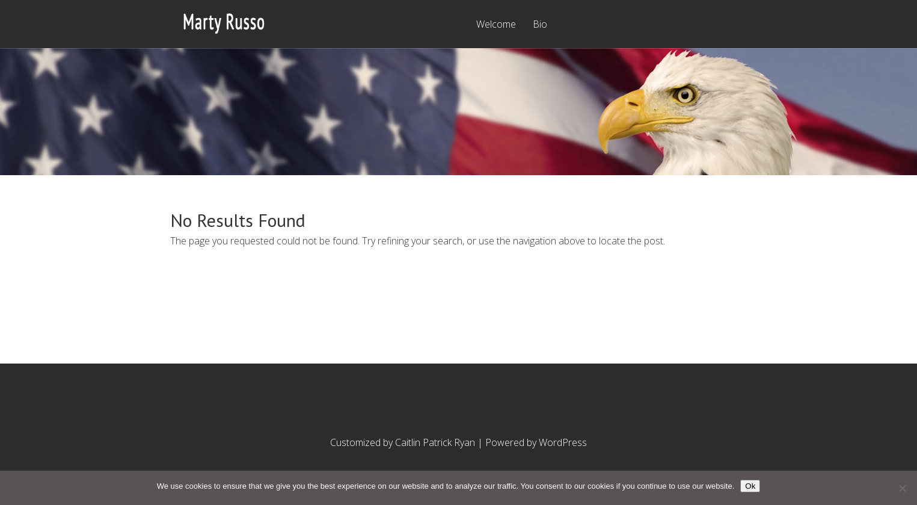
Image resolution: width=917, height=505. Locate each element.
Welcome (496, 25)
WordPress (563, 442)
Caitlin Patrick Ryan (435, 442)
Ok (750, 486)
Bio (540, 25)
